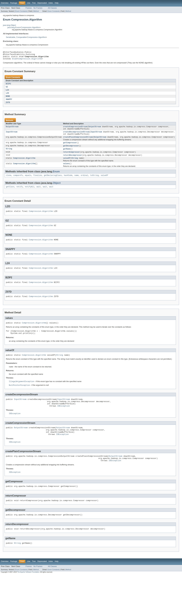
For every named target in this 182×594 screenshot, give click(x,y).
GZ (7, 89)
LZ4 (7, 92)
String (9, 153)
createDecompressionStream (76, 135)
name (76, 181)
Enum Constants (21, 11)
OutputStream (12, 130)
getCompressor (70, 147)
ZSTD (8, 105)
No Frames (37, 8)
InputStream (11, 135)
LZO (7, 95)
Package (13, 3)
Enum (14, 60)
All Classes (52, 8)
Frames (29, 8)
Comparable (21, 37)
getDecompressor (71, 150)
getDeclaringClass (53, 181)
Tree (34, 3)
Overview (4, 3)
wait (38, 192)
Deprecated (42, 3)
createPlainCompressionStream (78, 141)
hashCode (68, 181)
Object (57, 188)
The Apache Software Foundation (28, 591)
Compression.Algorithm (30, 27)
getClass (10, 192)
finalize (37, 181)
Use (28, 3)
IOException (63, 419)
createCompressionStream (75, 130)
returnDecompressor (72, 160)
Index (50, 3)
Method (36, 11)
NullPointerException (19, 396)
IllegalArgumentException (21, 392)
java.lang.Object (9, 25)
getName (67, 153)
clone (8, 181)
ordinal (84, 181)
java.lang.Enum (13, 27)
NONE (8, 99)
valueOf (67, 163)
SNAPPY (9, 102)
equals (28, 181)
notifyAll (29, 192)
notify (19, 192)
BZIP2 (8, 85)
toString (94, 181)
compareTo (18, 181)
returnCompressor (71, 156)
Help (56, 3)
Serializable (10, 37)
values (66, 169)
